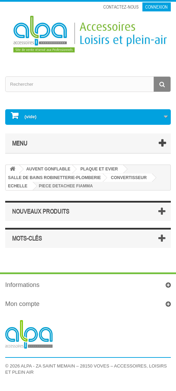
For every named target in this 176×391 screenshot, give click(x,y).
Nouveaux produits (40, 211)
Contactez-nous (121, 7)
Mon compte (22, 303)
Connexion (156, 7)
